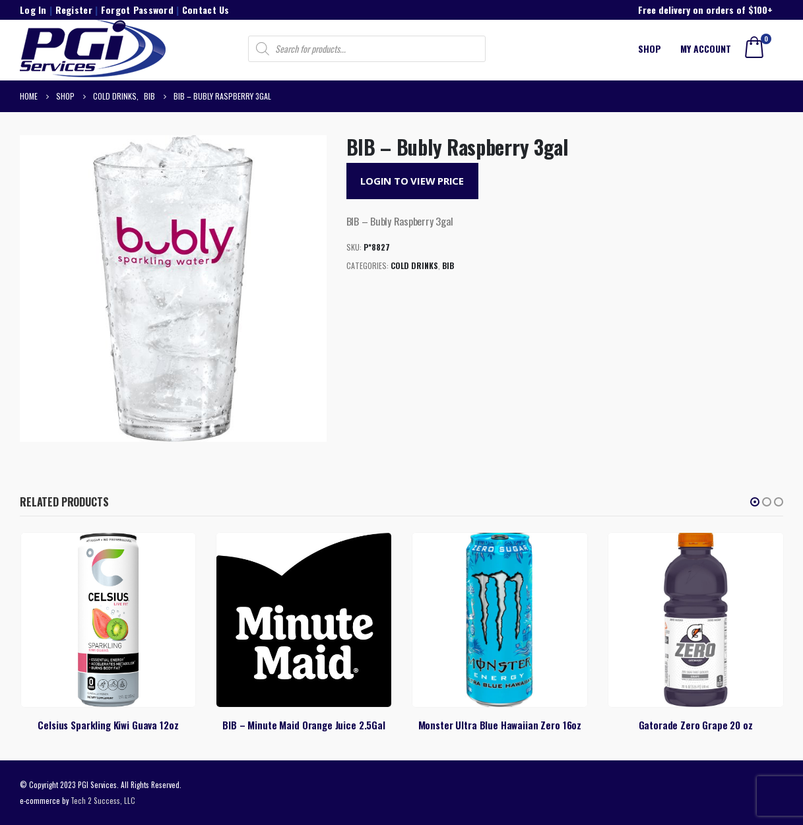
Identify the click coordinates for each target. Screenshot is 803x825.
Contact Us (206, 9)
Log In (33, 9)
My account (705, 48)
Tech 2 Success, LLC (103, 800)
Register (73, 9)
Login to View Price (412, 180)
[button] (755, 502)
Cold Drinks (414, 265)
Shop (649, 48)
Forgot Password (137, 9)
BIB (448, 265)
